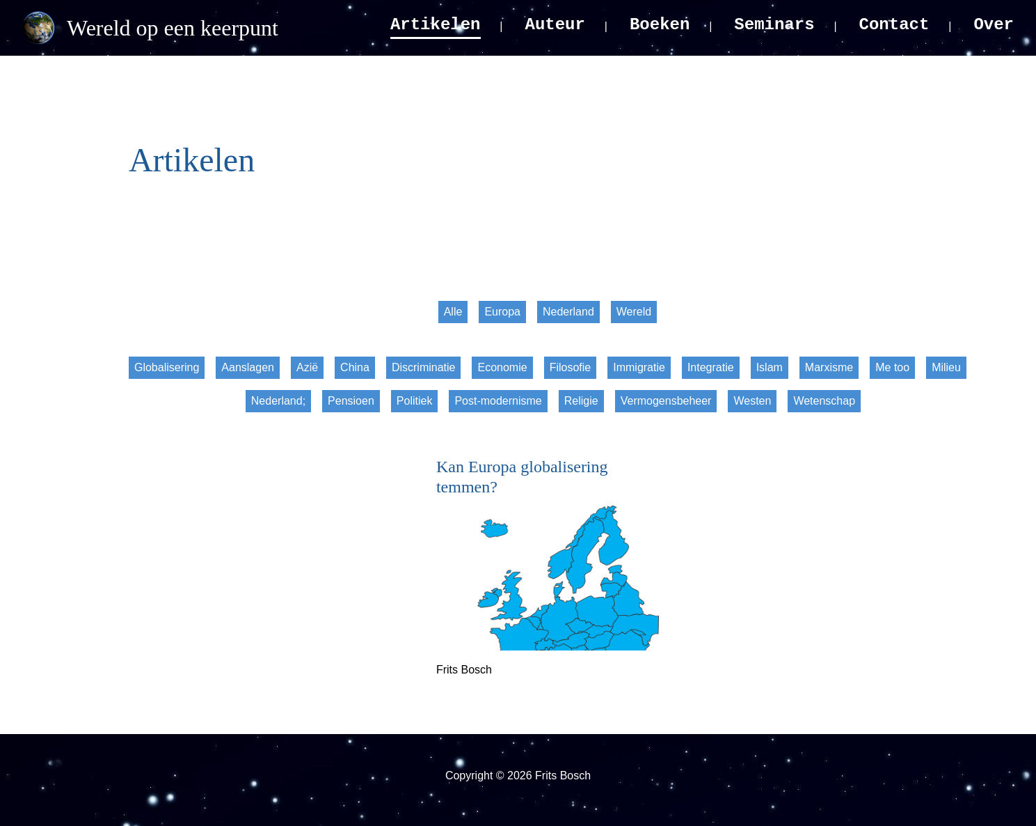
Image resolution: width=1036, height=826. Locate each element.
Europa (502, 312)
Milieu (946, 367)
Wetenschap (824, 401)
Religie (581, 401)
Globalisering (166, 367)
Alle (453, 312)
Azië (307, 367)
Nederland (568, 312)
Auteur (555, 24)
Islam (769, 367)
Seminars (774, 24)
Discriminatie (424, 367)
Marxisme (829, 367)
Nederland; (278, 401)
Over (993, 24)
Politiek (415, 401)
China (354, 367)
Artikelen (435, 24)
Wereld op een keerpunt (172, 27)
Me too (892, 367)
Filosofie (570, 367)
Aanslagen (247, 367)
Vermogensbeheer (666, 401)
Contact (894, 24)
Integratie (710, 367)
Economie (502, 367)
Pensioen (351, 401)
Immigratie (639, 367)
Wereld (633, 312)
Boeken (660, 24)
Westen (752, 401)
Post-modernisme (497, 401)
